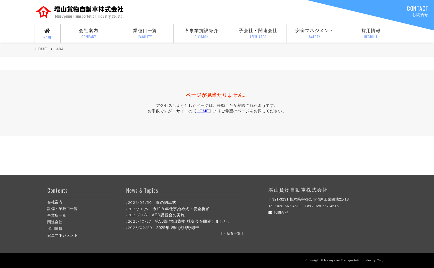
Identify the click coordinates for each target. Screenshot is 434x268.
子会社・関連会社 (258, 34)
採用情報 (371, 34)
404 (59, 49)
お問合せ (278, 213)
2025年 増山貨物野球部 (177, 227)
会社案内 (88, 34)
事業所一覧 (56, 215)
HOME (41, 49)
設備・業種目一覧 (62, 209)
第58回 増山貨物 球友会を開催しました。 (193, 221)
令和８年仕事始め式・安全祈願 (181, 209)
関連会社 (55, 222)
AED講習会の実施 (168, 215)
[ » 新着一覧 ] (232, 233)
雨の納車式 (166, 202)
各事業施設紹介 (201, 34)
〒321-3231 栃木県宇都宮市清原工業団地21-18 (308, 199)
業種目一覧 (145, 34)
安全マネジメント (314, 34)
